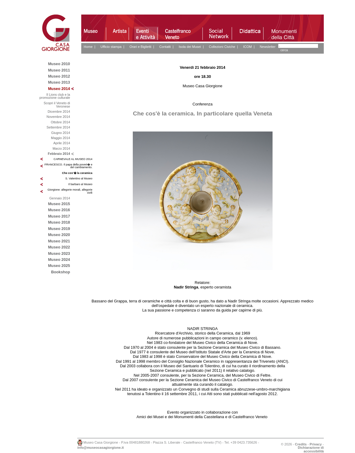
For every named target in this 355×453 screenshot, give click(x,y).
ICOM (247, 46)
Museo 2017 (59, 216)
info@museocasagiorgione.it (100, 447)
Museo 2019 (59, 228)
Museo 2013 (59, 82)
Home (88, 46)
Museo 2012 (59, 76)
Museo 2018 (59, 222)
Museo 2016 (59, 210)
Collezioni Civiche (222, 46)
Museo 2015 (59, 204)
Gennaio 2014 (59, 198)
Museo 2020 (59, 234)
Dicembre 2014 (59, 111)
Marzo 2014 (61, 148)
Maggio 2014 (60, 138)
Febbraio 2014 (59, 153)
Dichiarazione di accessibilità (311, 449)
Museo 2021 (59, 241)
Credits (301, 444)
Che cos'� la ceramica (77, 173)
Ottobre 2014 (60, 122)
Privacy (316, 444)
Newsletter (268, 46)
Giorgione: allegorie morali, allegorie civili (70, 191)
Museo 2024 (59, 259)
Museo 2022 (59, 247)
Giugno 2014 (60, 133)
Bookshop (60, 272)
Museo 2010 (59, 64)
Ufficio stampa (111, 46)
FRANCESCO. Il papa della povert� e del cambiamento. (68, 166)
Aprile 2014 (61, 143)
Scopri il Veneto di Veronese (57, 104)
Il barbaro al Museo (80, 184)
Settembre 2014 (58, 127)
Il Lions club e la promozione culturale (54, 96)
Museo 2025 (59, 265)
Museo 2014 (59, 88)
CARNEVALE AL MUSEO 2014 (73, 159)
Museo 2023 (59, 253)
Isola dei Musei (190, 46)
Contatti (165, 46)
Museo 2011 (59, 70)
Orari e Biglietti (140, 46)
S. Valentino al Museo (78, 178)
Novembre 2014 (58, 116)
